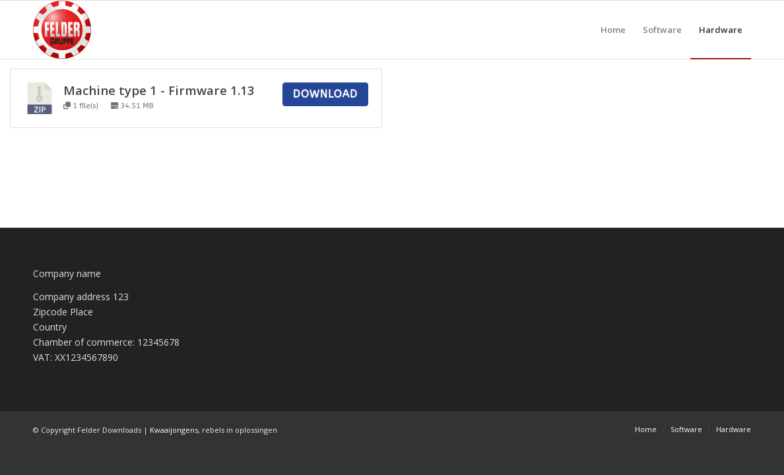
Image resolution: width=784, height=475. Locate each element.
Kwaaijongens (174, 430)
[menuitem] (613, 30)
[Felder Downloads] (62, 30)
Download (325, 94)
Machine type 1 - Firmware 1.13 (159, 90)
